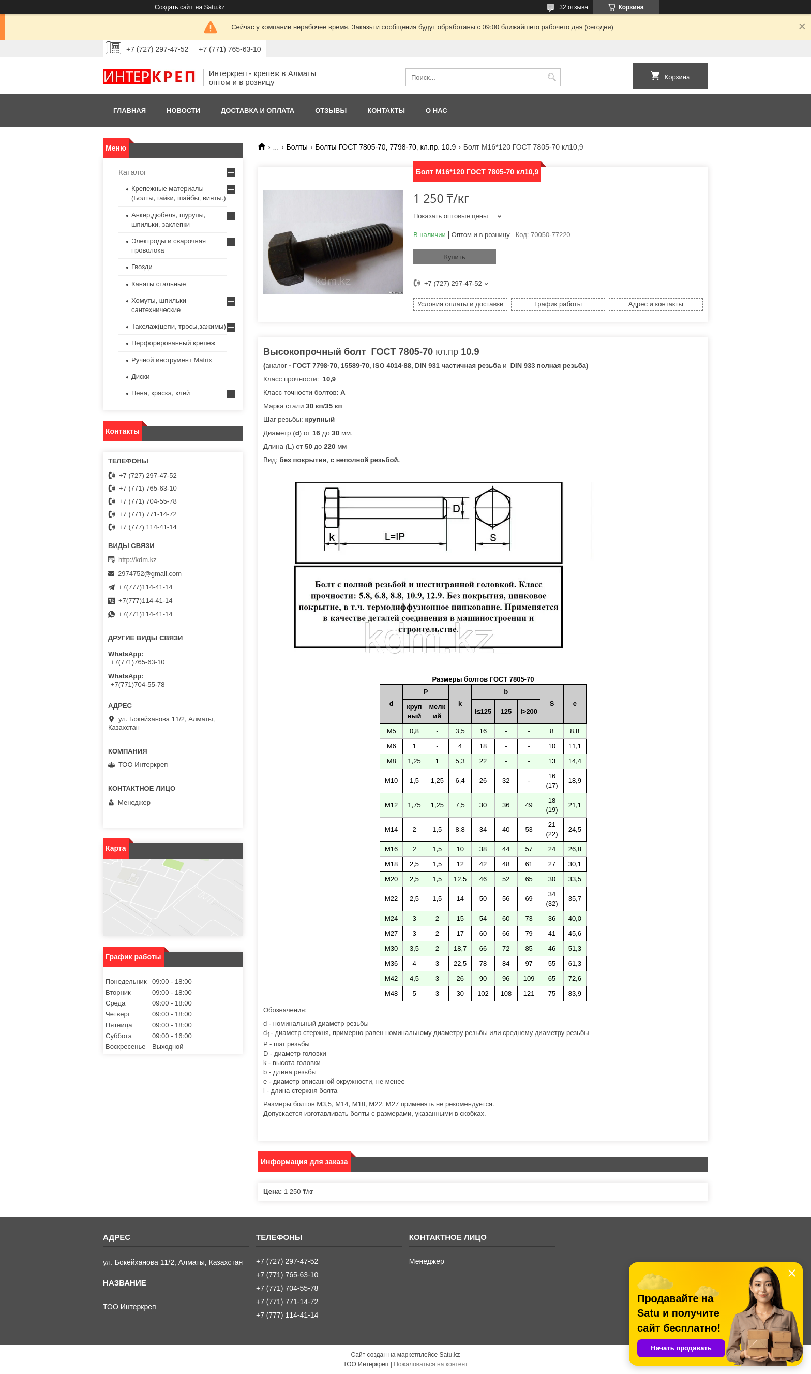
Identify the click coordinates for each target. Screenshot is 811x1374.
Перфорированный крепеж (173, 343)
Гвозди (142, 267)
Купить (454, 257)
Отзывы (331, 110)
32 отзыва (573, 7)
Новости (183, 110)
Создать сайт (174, 7)
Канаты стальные (158, 284)
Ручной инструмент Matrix (171, 360)
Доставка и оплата (257, 110)
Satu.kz (449, 1354)
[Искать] (552, 77)
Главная (129, 110)
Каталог (132, 172)
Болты (297, 147)
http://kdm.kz (137, 560)
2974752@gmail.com (150, 574)
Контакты (386, 110)
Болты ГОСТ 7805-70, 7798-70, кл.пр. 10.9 (385, 147)
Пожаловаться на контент (431, 1364)
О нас (436, 110)
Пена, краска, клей (160, 393)
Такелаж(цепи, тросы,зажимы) (178, 326)
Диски (140, 376)
